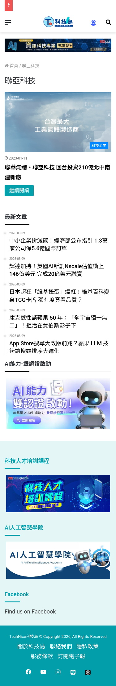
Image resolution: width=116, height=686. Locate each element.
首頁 (11, 65)
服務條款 (42, 656)
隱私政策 (87, 646)
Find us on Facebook (30, 611)
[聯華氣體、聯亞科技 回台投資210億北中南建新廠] (58, 122)
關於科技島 (31, 646)
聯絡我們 (61, 646)
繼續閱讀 (19, 190)
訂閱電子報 (71, 656)
